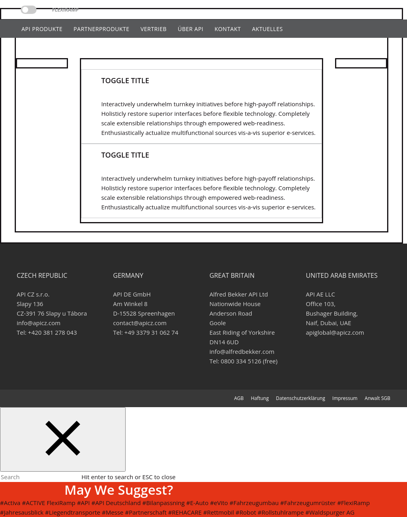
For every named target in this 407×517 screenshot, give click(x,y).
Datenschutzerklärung (300, 398)
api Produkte (41, 29)
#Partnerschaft (146, 512)
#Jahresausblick (21, 512)
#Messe (112, 512)
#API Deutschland (116, 503)
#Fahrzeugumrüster (307, 503)
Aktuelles (267, 29)
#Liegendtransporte (72, 512)
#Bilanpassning (163, 503)
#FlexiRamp (353, 503)
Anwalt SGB (377, 398)
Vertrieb (153, 29)
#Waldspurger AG (329, 512)
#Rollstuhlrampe (281, 512)
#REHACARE (185, 512)
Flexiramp (65, 9)
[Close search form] (63, 439)
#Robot (246, 512)
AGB (239, 398)
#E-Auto (197, 503)
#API (83, 503)
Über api (191, 29)
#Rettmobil (218, 512)
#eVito (219, 503)
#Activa (10, 503)
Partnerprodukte (101, 29)
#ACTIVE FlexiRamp (49, 503)
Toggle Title (125, 80)
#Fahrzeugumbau (254, 503)
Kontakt (228, 29)
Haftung (260, 398)
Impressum (344, 398)
